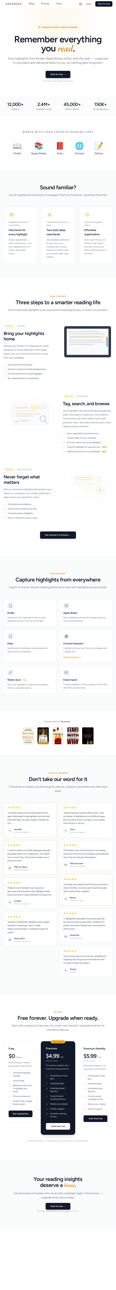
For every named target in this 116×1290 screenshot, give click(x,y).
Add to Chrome (72, 657)
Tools (59, 3)
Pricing (45, 3)
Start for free (104, 4)
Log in (89, 4)
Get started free (20, 1116)
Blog (31, 3)
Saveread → (66, 721)
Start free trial (58, 1128)
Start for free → (58, 74)
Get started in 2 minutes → (58, 535)
